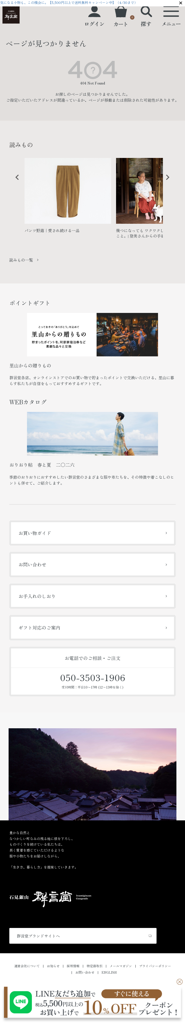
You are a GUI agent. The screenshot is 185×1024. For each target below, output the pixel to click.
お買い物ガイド (34, 533)
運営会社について (27, 966)
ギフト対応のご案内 (39, 627)
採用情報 (73, 966)
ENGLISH (109, 972)
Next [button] (166, 181)
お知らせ (53, 966)
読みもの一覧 (21, 260)
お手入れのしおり (37, 596)
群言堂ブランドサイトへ (38, 936)
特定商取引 (95, 966)
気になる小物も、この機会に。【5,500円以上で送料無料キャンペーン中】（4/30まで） (69, 2)
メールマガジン (121, 966)
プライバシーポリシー (155, 966)
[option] (68, 197)
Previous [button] (15, 181)
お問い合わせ (32, 564)
